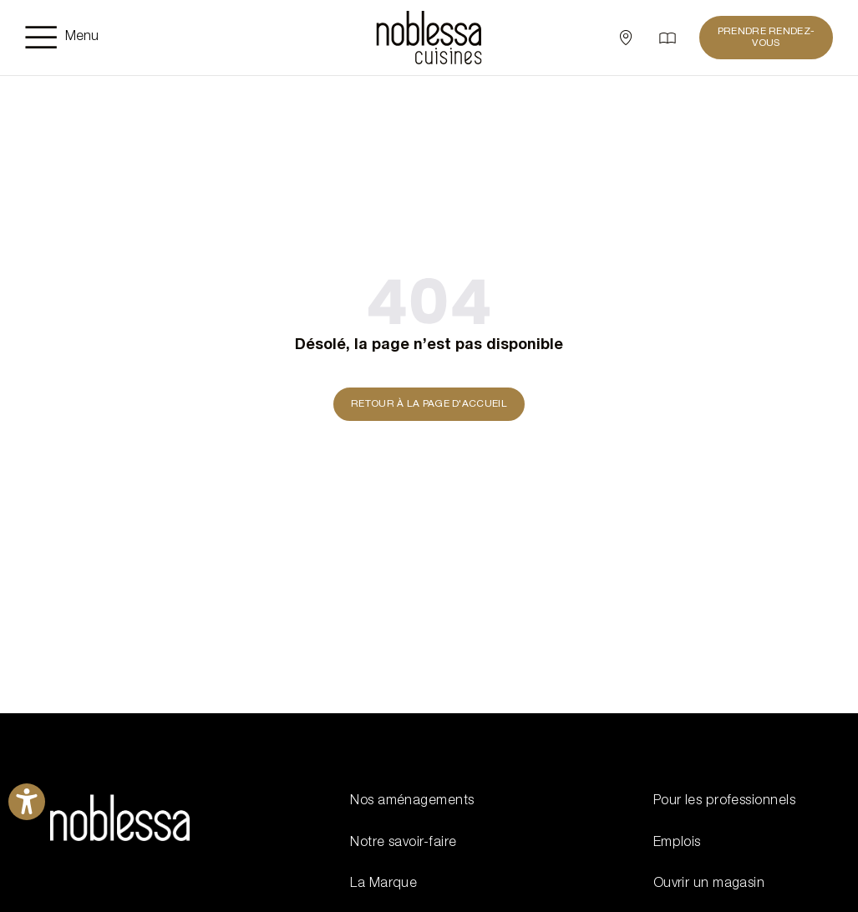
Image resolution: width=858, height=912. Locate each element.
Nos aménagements (412, 801)
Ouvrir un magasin (709, 884)
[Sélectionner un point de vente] (626, 38)
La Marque (383, 884)
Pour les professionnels (724, 801)
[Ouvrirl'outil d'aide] (26, 801)
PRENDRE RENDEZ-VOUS (766, 37)
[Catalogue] (667, 38)
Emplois (677, 843)
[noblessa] (429, 37)
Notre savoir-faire (403, 843)
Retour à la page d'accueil (429, 404)
